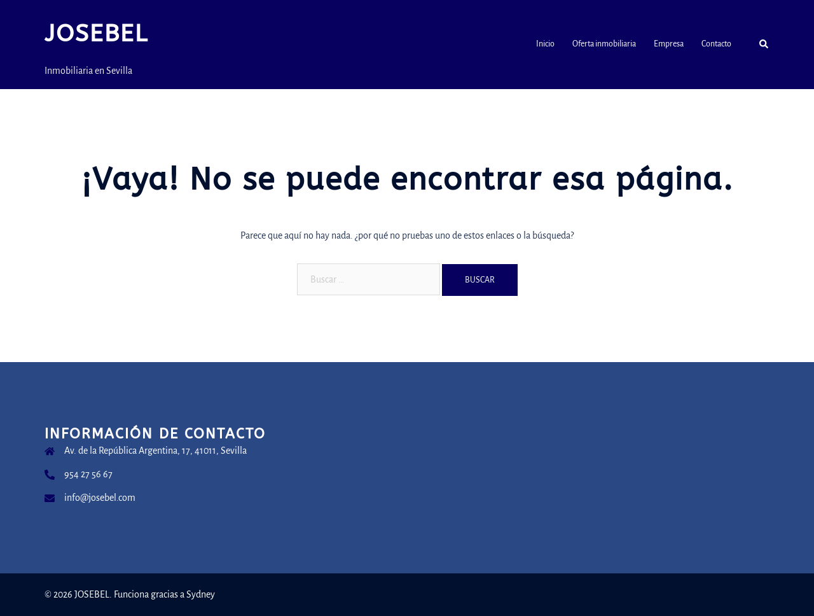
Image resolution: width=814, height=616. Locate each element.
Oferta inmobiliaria (604, 43)
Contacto (716, 43)
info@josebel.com (99, 498)
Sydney (200, 594)
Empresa (669, 43)
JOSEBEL (96, 34)
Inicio (545, 43)
